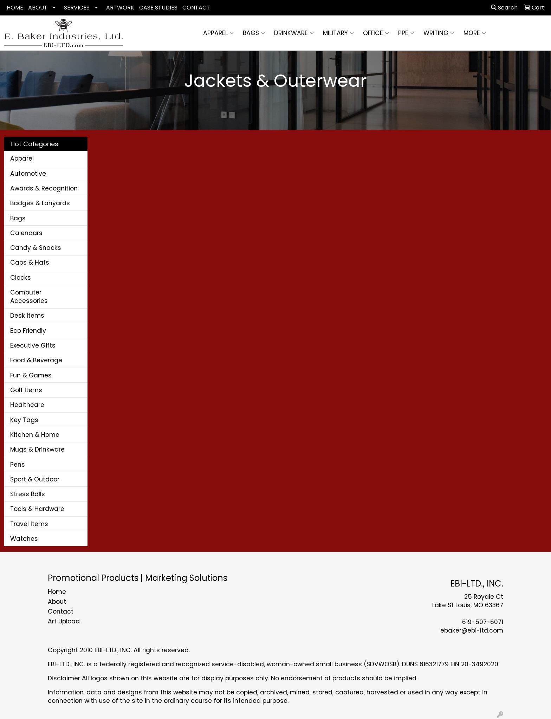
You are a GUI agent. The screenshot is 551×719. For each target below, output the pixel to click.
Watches (24, 539)
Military (338, 33)
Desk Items (27, 315)
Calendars (26, 233)
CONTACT (196, 8)
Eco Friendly (28, 330)
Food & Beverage (36, 360)
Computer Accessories (29, 296)
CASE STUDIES (158, 8)
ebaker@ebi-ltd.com (471, 630)
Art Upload (64, 621)
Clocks (20, 277)
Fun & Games (31, 375)
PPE (406, 33)
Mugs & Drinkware (37, 449)
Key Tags (24, 420)
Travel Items (29, 524)
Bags (254, 33)
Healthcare (27, 405)
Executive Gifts (33, 345)
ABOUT (37, 8)
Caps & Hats (29, 262)
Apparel (218, 33)
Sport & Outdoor (34, 479)
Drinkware (294, 33)
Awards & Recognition (44, 188)
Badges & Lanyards (40, 203)
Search (504, 8)
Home (57, 592)
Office (376, 33)
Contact (60, 611)
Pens (17, 464)
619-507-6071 (482, 622)
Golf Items (26, 390)
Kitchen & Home (34, 434)
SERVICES (77, 8)
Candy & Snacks (35, 248)
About (57, 601)
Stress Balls (27, 494)
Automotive (28, 173)
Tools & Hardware (37, 509)
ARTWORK (120, 8)
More (475, 33)
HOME (15, 8)
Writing (438, 33)
